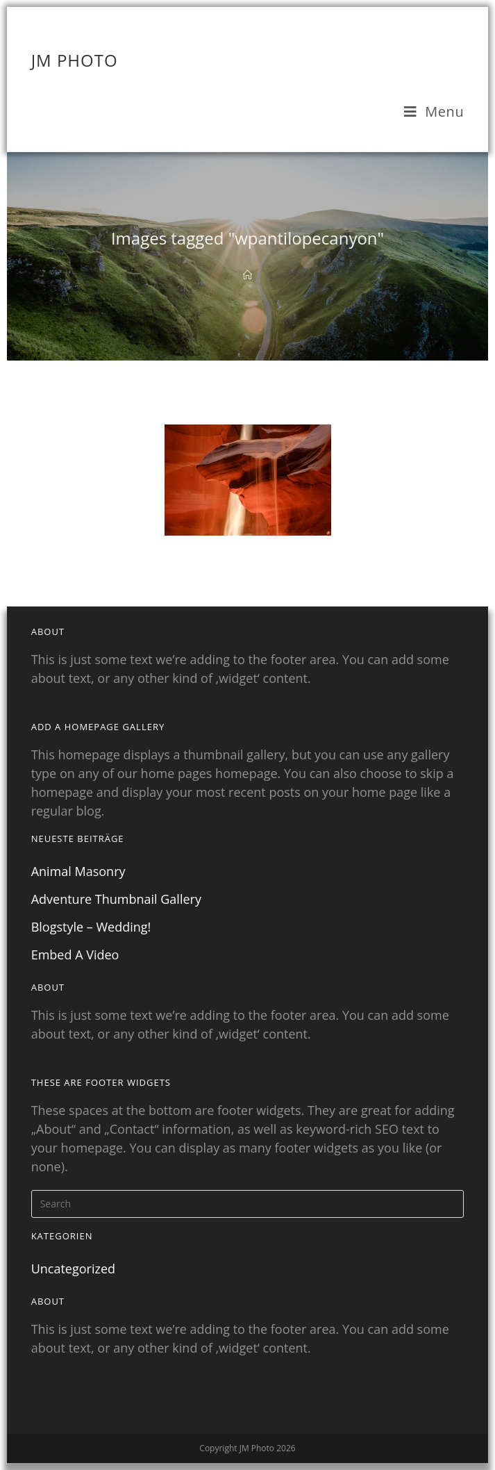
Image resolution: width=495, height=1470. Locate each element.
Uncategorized (73, 1268)
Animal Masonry (78, 871)
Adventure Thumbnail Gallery (116, 899)
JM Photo (74, 60)
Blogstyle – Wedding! (91, 926)
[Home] (247, 275)
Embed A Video (75, 954)
